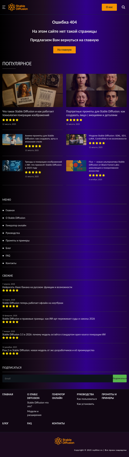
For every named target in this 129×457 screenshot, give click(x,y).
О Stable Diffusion (15, 217)
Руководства (13, 233)
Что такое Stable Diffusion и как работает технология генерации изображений (28, 113)
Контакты (11, 263)
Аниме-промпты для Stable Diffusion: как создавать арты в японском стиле (41, 138)
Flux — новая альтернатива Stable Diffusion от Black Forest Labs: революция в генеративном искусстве (107, 166)
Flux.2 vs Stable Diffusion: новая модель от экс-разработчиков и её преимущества (48, 350)
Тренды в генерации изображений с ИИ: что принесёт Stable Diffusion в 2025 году (43, 164)
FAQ (8, 255)
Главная (10, 210)
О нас (109, 7)
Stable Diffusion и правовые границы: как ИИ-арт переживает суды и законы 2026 (48, 318)
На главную (64, 50)
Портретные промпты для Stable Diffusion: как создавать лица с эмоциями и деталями (95, 113)
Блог (8, 248)
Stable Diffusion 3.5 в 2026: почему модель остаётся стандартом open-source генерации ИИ (53, 334)
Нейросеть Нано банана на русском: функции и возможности (37, 287)
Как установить (85, 403)
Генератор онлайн (16, 225)
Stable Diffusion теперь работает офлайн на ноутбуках (32, 302)
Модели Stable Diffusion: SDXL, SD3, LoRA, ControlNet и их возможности (107, 137)
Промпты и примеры (18, 240)
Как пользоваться (87, 398)
